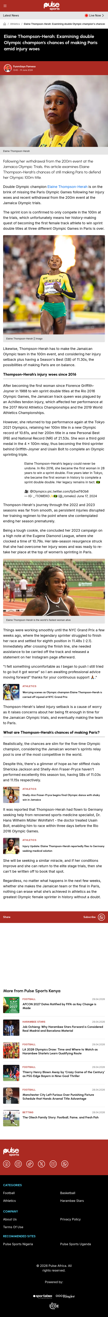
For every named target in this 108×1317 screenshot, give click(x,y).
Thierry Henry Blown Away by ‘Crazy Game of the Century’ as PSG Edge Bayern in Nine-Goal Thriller (63, 1074)
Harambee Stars (33, 1021)
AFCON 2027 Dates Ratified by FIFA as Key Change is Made (59, 1006)
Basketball (67, 1193)
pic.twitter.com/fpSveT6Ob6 (68, 491)
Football (29, 999)
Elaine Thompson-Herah (67, 187)
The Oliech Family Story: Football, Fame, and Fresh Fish (60, 1117)
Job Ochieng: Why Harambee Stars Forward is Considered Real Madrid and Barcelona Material (62, 1029)
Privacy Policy (70, 1219)
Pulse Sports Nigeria (18, 1244)
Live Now (97, 15)
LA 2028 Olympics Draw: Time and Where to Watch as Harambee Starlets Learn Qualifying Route (60, 1051)
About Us (10, 1219)
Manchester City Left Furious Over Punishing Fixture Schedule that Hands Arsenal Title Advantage (58, 1096)
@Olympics (38, 491)
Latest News (11, 15)
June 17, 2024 (87, 496)
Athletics (15, 23)
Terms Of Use (13, 1227)
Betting (28, 1112)
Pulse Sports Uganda (75, 1244)
